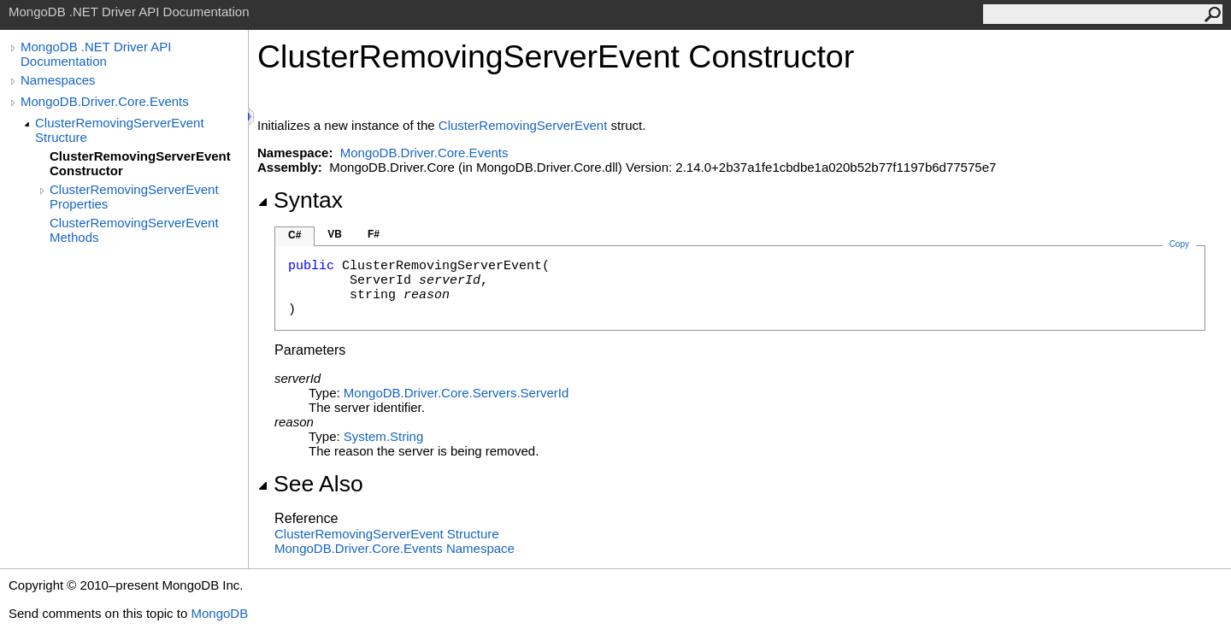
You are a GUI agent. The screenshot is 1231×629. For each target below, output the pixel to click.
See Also (310, 484)
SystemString (383, 436)
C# (294, 235)
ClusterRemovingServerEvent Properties (134, 196)
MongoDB (219, 613)
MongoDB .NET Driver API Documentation (96, 53)
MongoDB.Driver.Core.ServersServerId (456, 392)
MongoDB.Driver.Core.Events (105, 101)
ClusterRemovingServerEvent (523, 125)
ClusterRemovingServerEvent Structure (119, 129)
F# (374, 234)
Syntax (300, 200)
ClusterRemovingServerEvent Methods (134, 229)
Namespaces (58, 80)
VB (334, 234)
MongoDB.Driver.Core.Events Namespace (394, 548)
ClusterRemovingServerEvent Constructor (140, 163)
